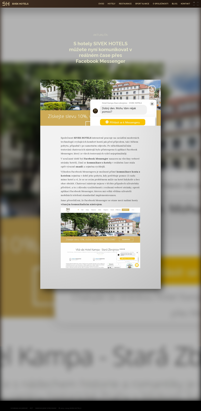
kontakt (185, 4)
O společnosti (160, 4)
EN (198, 2)
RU (198, 5)
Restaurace (125, 4)
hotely (111, 4)
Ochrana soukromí (19, 408)
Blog (174, 4)
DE (194, 5)
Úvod (101, 4)
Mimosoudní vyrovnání (45, 408)
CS (194, 2)
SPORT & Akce (142, 4)
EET (31, 408)
